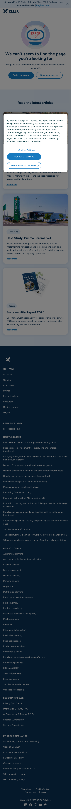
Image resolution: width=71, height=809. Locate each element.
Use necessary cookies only (24, 165)
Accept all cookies (24, 156)
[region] (35, 143)
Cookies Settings (26, 150)
